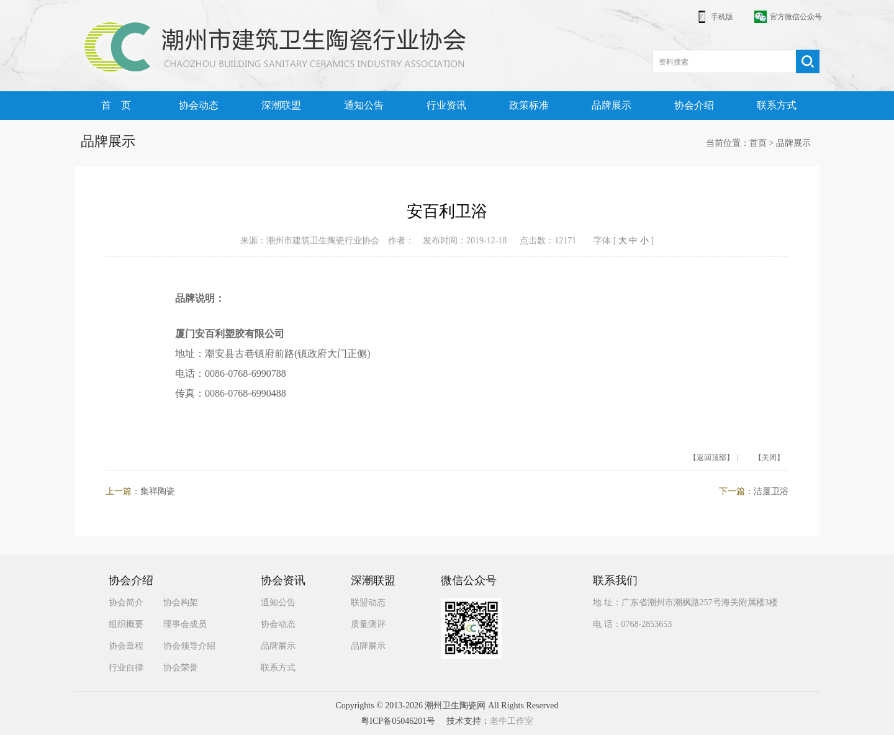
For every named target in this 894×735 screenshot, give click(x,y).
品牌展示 (611, 105)
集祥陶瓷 (157, 491)
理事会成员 (185, 624)
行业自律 (126, 667)
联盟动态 (368, 602)
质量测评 (368, 624)
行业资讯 (446, 105)
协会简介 (126, 602)
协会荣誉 (180, 667)
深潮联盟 (281, 105)
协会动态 (199, 105)
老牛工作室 (511, 721)
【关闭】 (769, 457)
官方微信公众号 (796, 16)
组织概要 (126, 624)
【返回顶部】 (711, 457)
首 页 (116, 105)
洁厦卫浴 (771, 491)
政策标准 (529, 105)
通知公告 (364, 105)
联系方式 (777, 105)
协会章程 (126, 646)
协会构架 (180, 602)
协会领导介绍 (189, 646)
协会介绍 (694, 105)
